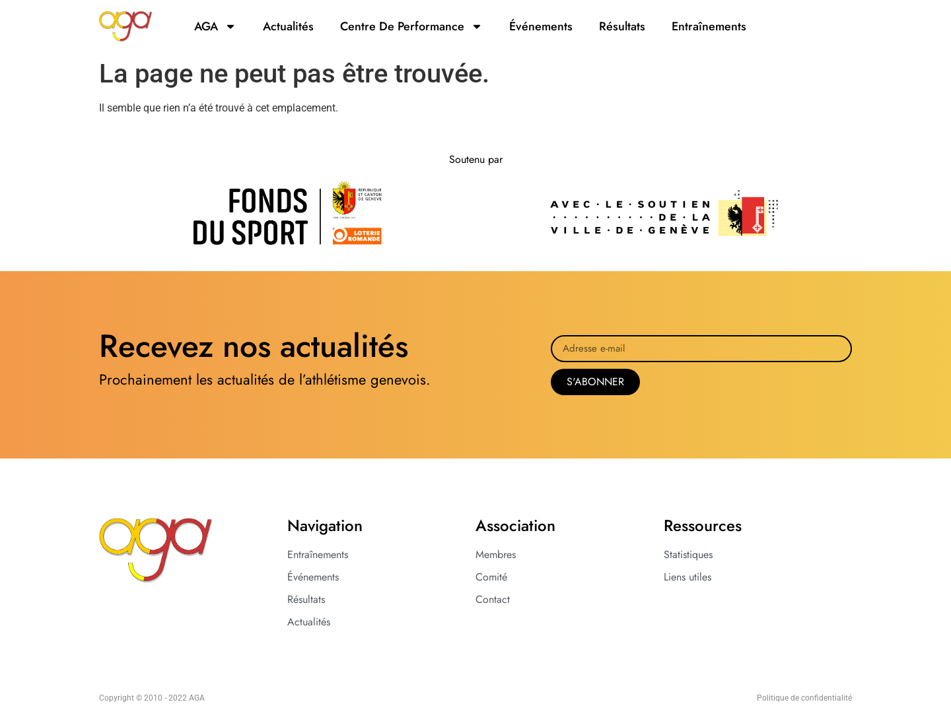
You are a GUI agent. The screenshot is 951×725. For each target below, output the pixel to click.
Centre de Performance (411, 26)
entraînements (709, 26)
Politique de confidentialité (804, 698)
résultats (622, 26)
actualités (288, 26)
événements (541, 26)
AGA (215, 26)
